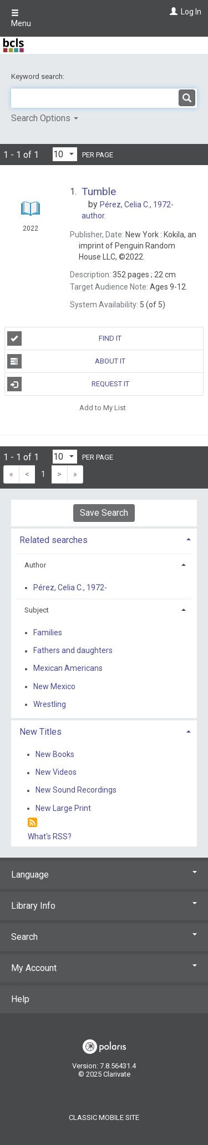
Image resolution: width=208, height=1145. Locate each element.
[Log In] (172, 11)
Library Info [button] (104, 905)
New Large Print (63, 808)
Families (47, 632)
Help (20, 999)
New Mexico (54, 686)
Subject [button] (36, 610)
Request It (68, 384)
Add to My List (102, 407)
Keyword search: (38, 76)
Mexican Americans (68, 668)
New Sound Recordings (75, 790)
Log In (191, 11)
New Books (54, 754)
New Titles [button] (40, 731)
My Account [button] (104, 968)
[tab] (104, 538)
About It (66, 361)
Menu (21, 18)
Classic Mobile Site (104, 1117)
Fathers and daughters (73, 650)
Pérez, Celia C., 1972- (70, 587)
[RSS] (32, 823)
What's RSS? (50, 836)
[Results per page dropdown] (65, 154)
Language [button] (104, 874)
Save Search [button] (104, 512)
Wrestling (49, 704)
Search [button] (104, 937)
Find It (64, 338)
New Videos (56, 772)
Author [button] (35, 565)
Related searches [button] (53, 540)
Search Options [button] (44, 118)
